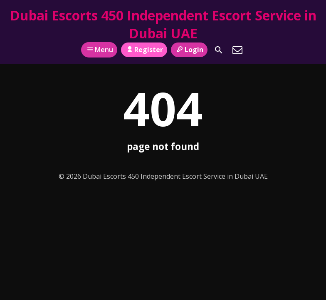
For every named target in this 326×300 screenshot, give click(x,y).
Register (144, 49)
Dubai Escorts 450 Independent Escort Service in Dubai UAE (163, 24)
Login (189, 49)
